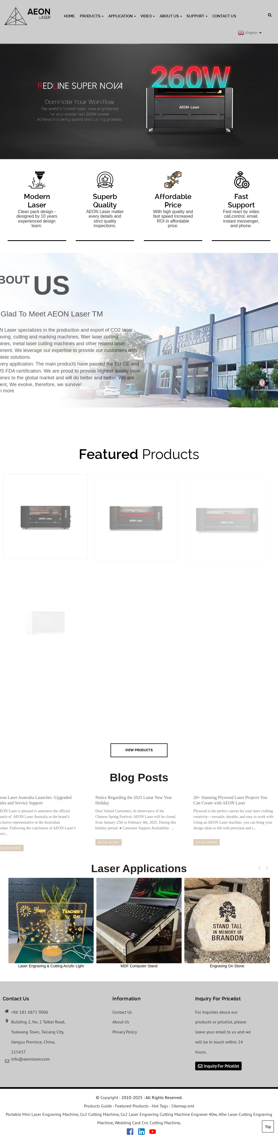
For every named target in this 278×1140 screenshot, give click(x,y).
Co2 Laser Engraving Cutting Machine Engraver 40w (169, 1114)
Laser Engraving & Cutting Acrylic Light (51, 923)
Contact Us (224, 16)
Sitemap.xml (182, 1106)
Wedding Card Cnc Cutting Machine (147, 1122)
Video (147, 16)
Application (122, 16)
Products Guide (98, 1106)
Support (197, 16)
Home (69, 16)
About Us (171, 16)
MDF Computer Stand (139, 923)
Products (91, 16)
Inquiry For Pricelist (221, 1066)
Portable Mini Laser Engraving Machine (42, 1114)
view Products (139, 750)
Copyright (108, 1097)
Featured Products (132, 1106)
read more (99, 842)
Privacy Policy (124, 1032)
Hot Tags (160, 1106)
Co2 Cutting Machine (99, 1114)
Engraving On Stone (227, 923)
